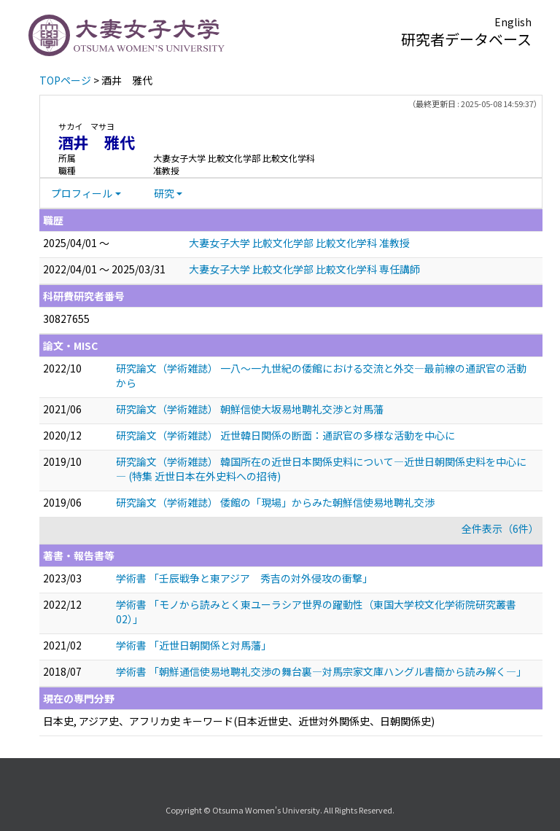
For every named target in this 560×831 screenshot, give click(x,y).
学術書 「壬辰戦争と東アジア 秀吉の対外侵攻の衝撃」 (244, 578)
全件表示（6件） (500, 528)
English (513, 22)
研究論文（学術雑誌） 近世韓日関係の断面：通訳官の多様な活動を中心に (285, 435)
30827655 (66, 318)
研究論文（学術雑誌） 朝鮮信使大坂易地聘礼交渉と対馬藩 (250, 409)
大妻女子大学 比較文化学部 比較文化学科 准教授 (299, 242)
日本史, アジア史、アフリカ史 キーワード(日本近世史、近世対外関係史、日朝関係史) (239, 721)
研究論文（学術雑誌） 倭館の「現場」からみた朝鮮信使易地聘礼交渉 (275, 502)
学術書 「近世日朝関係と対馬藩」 (193, 645)
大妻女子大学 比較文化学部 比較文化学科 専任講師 (304, 269)
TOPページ (65, 80)
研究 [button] (164, 193)
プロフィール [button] (81, 193)
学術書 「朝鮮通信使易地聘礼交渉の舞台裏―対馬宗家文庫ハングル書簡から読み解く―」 (321, 671)
